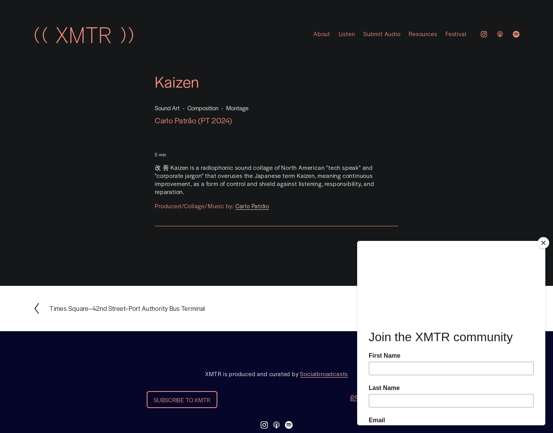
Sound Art (167, 108)
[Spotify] (516, 34)
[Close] (543, 243)
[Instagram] (484, 34)
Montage (237, 108)
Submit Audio (382, 34)
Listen (347, 34)
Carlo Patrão (252, 206)
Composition (203, 108)
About (321, 34)
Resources (423, 34)
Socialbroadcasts (324, 374)
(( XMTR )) (83, 34)
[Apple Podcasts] (500, 34)
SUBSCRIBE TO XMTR (182, 400)
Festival (455, 34)
